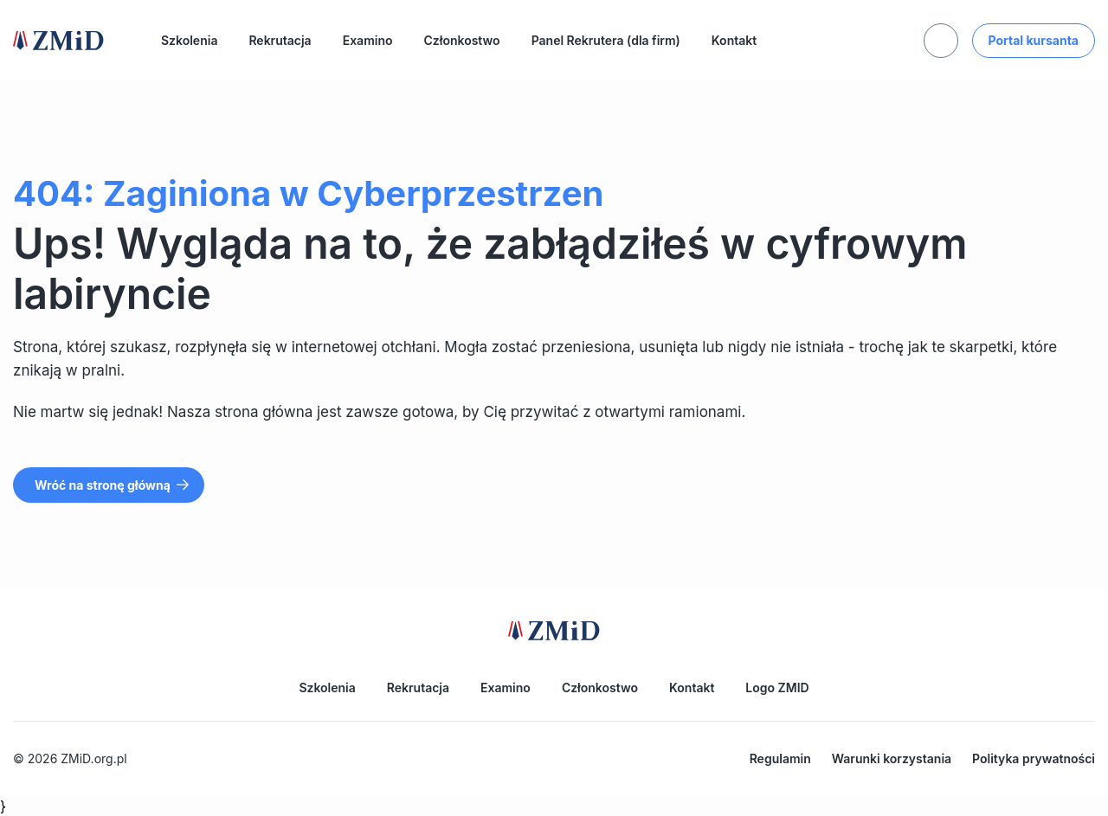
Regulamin (780, 758)
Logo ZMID (776, 687)
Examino (368, 40)
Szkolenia (189, 40)
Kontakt (734, 40)
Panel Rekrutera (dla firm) (605, 40)
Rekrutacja (279, 40)
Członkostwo (462, 40)
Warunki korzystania (891, 758)
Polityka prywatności (1033, 758)
